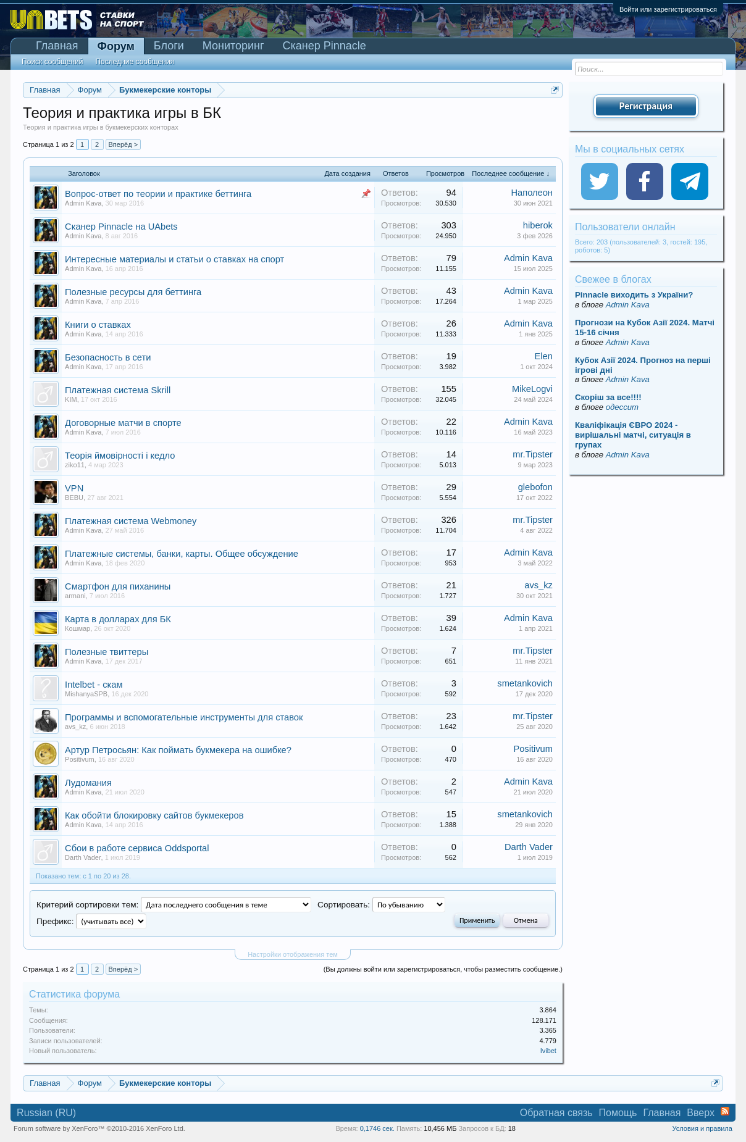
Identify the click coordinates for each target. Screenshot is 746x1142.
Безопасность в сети (108, 357)
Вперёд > (123, 144)
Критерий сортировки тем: (87, 904)
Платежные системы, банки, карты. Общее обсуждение (181, 554)
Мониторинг (233, 46)
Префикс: (54, 921)
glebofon (535, 487)
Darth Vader (83, 857)
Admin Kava (83, 203)
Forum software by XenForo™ (99, 1128)
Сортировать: (343, 904)
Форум (116, 46)
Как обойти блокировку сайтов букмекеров (154, 815)
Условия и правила (702, 1128)
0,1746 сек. (377, 1128)
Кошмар (77, 628)
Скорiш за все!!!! (608, 397)
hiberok (538, 225)
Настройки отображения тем (293, 954)
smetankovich (525, 683)
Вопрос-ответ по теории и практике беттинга (158, 194)
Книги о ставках (98, 325)
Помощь (618, 1112)
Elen (544, 356)
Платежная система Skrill (117, 390)
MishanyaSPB (86, 694)
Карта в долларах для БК (118, 619)
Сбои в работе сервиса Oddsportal (137, 848)
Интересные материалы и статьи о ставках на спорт (174, 259)
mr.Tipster (533, 454)
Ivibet (548, 1050)
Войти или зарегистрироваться (668, 9)
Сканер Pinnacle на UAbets (121, 226)
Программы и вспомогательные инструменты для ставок (184, 717)
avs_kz (538, 585)
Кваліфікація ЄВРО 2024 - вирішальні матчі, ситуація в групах (633, 434)
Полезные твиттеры (106, 652)
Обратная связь (556, 1112)
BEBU (74, 497)
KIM (71, 399)
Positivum (79, 759)
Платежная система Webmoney (130, 521)
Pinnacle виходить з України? (634, 294)
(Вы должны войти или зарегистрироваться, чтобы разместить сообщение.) (443, 969)
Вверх (701, 1112)
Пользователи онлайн (625, 227)
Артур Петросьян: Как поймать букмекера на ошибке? (178, 750)
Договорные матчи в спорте (123, 423)
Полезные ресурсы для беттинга (133, 292)
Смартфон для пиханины (117, 586)
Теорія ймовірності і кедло (120, 456)
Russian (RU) (46, 1112)
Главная (57, 46)
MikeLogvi (532, 389)
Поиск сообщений (52, 61)
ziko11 (75, 465)
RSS (725, 1111)
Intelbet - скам (93, 685)
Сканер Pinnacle (324, 46)
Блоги (169, 46)
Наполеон (531, 193)
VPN (74, 488)
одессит (622, 407)
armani (75, 595)
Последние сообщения (134, 61)
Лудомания (88, 783)
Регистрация (646, 106)
